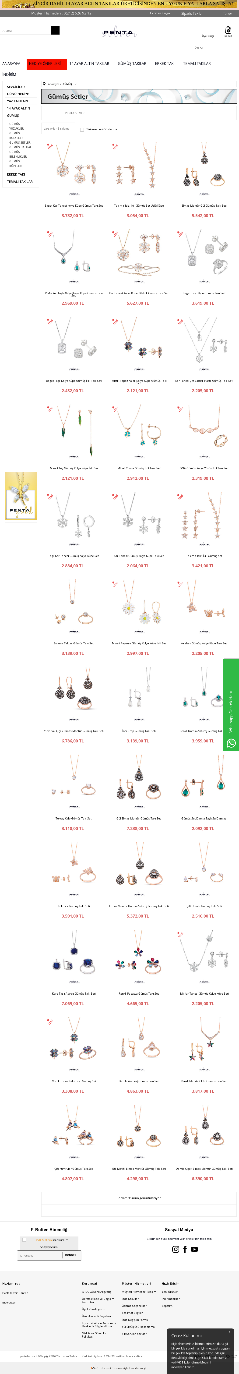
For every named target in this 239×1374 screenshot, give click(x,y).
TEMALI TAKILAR (197, 63)
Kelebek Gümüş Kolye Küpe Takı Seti (204, 643)
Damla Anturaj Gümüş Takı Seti (139, 1081)
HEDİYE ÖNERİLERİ (44, 63)
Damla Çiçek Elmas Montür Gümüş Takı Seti (204, 1169)
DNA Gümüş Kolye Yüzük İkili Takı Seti (204, 468)
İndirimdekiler (171, 1299)
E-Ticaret (105, 1368)
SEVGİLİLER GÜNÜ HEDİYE (18, 90)
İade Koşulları (130, 1299)
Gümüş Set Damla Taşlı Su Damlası (204, 818)
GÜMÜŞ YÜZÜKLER (16, 126)
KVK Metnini (44, 1240)
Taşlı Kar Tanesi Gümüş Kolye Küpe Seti (73, 556)
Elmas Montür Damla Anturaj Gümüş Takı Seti (139, 906)
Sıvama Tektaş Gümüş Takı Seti (74, 643)
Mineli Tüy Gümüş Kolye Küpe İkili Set (74, 468)
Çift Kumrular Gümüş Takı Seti (73, 1169)
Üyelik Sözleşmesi (93, 1309)
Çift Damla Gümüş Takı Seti (204, 906)
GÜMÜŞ (13, 115)
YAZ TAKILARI (17, 101)
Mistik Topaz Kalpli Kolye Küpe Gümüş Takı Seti (139, 382)
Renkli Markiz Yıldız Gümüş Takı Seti (204, 1081)
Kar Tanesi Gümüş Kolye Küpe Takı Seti (139, 556)
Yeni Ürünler (170, 1292)
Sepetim (167, 1306)
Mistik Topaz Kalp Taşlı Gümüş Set (74, 1081)
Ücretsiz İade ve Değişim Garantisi (98, 1300)
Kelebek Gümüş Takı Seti (74, 906)
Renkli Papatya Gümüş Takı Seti (139, 994)
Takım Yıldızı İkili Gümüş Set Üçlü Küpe (139, 206)
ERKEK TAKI (165, 63)
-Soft (95, 1368)
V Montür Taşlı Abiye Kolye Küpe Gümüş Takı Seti (74, 294)
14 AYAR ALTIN (18, 108)
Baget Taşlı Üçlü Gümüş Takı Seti (204, 293)
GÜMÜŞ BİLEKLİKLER (18, 154)
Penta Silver (74, 113)
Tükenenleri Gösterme (98, 129)
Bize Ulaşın (9, 1302)
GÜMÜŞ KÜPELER (15, 163)
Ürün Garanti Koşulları (96, 1316)
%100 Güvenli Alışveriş (96, 1292)
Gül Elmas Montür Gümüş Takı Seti (139, 818)
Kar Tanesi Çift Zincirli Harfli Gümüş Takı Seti (204, 381)
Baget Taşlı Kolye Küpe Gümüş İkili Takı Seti (74, 381)
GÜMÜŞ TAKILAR (132, 63)
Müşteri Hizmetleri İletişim (139, 1292)
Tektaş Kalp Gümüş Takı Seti (74, 818)
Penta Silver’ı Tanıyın (15, 1293)
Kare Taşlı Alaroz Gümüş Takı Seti (74, 994)
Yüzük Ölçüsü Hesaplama (138, 1327)
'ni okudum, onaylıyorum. (45, 1242)
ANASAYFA (11, 63)
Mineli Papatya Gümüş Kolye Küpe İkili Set (139, 643)
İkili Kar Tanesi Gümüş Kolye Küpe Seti (204, 994)
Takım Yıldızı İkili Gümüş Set (204, 556)
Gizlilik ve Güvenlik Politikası (94, 1335)
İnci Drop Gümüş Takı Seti (139, 731)
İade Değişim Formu (135, 1320)
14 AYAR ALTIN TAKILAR (89, 63)
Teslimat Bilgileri (133, 1313)
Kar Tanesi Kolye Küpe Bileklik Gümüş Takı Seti (139, 293)
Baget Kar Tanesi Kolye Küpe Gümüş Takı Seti (74, 206)
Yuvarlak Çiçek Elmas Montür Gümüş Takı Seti (74, 731)
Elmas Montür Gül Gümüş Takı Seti (204, 206)
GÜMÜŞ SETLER (20, 143)
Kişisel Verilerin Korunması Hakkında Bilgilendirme (99, 1324)
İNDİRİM (9, 74)
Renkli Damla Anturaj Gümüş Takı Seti (204, 731)
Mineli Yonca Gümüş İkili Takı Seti (139, 468)
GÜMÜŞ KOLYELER (16, 135)
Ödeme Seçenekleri (134, 1306)
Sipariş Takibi (191, 13)
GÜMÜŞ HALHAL (20, 147)
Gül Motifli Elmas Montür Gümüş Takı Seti (139, 1169)
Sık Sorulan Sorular (134, 1334)
